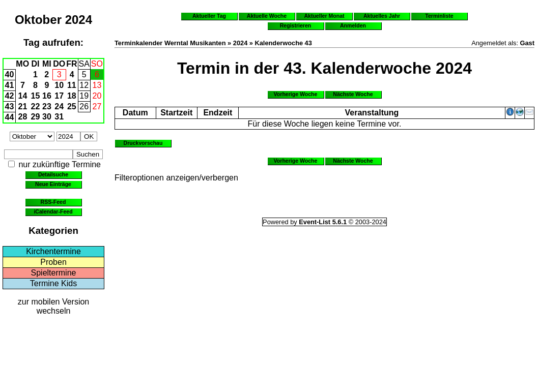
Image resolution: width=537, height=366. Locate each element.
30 (46, 116)
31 (59, 116)
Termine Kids (53, 283)
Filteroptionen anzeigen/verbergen (176, 177)
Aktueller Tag (209, 16)
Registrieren (296, 25)
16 (46, 96)
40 (9, 74)
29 (35, 116)
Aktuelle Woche (267, 16)
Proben (53, 262)
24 (59, 106)
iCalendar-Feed (53, 211)
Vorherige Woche (296, 94)
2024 (78, 19)
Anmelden (353, 25)
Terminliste (439, 16)
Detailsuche (53, 174)
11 (71, 85)
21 (22, 106)
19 (84, 96)
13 (97, 85)
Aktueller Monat (324, 16)
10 (59, 85)
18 (71, 96)
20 (97, 96)
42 (9, 96)
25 (71, 106)
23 (46, 106)
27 (97, 106)
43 (9, 106)
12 (84, 85)
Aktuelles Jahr (381, 16)
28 (22, 116)
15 (35, 96)
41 (9, 85)
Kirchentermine (53, 251)
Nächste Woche (353, 94)
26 (84, 106)
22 (35, 106)
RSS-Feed (53, 202)
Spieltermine (53, 272)
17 (59, 96)
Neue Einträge (53, 184)
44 (9, 117)
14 (22, 96)
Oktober (38, 19)
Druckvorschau (143, 143)
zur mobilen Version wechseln (54, 306)
